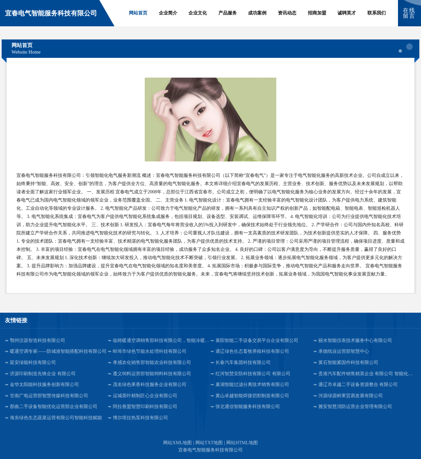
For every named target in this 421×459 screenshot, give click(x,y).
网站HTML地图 (242, 442)
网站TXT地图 (209, 442)
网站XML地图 (177, 442)
